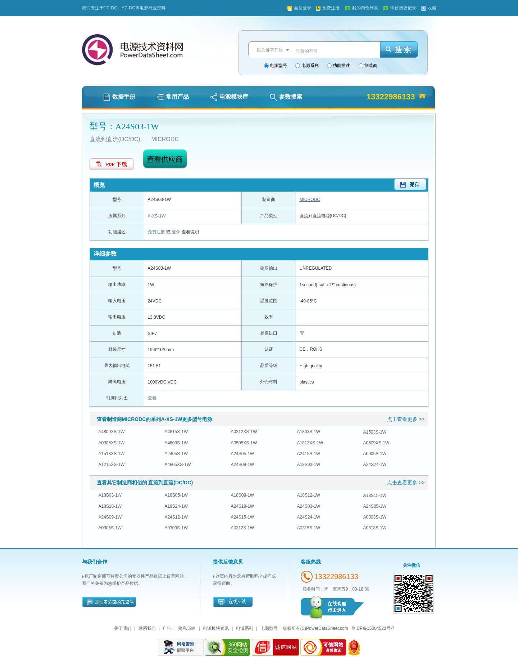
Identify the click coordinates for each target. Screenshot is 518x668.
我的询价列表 (365, 7)
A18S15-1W (375, 495)
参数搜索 (285, 97)
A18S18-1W (110, 506)
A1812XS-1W (310, 442)
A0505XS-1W (244, 442)
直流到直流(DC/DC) (115, 139)
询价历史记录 (403, 7)
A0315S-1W (309, 527)
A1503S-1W (375, 432)
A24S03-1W (309, 506)
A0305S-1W (110, 527)
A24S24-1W (375, 464)
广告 (167, 628)
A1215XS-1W (112, 464)
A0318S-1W (375, 527)
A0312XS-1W (244, 431)
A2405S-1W (176, 453)
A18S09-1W (242, 495)
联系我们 (147, 628)
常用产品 (172, 97)
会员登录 (302, 7)
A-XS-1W (157, 216)
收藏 (432, 7)
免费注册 (331, 7)
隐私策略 (187, 628)
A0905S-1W (375, 453)
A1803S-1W (309, 431)
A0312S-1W (242, 527)
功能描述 (341, 65)
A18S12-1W (309, 495)
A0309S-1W (176, 527)
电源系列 (309, 65)
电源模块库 (229, 97)
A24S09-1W (242, 464)
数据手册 (119, 97)
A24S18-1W (242, 506)
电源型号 (278, 65)
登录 (176, 231)
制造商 (370, 65)
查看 (152, 397)
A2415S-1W (309, 453)
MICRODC (165, 139)
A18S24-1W (176, 506)
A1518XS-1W (112, 453)
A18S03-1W (309, 464)
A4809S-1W (176, 442)
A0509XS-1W (376, 442)
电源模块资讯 (216, 628)
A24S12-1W (176, 517)
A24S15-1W (242, 517)
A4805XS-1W (178, 464)
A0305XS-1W (112, 442)
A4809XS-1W (112, 431)
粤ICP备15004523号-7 (372, 628)
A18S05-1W (176, 495)
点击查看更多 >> (405, 419)
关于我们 (122, 628)
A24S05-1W (242, 453)
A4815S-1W (176, 431)
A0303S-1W (375, 517)
